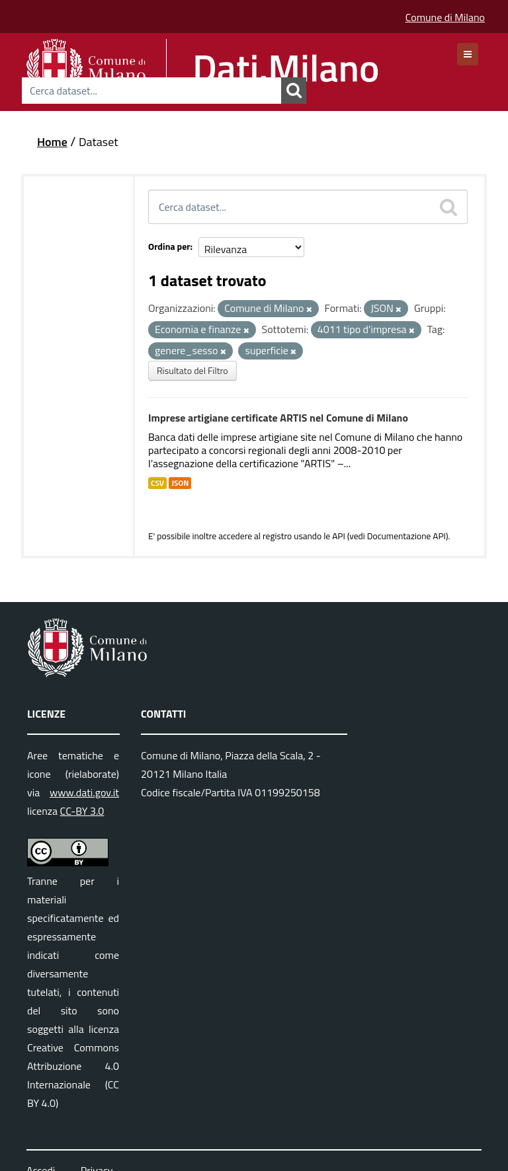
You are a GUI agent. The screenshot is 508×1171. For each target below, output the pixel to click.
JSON (180, 483)
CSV (157, 483)
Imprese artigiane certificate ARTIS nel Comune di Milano (278, 418)
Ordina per (169, 246)
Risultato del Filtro (192, 370)
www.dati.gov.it (84, 792)
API (338, 536)
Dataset (98, 142)
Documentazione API (406, 536)
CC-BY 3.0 (82, 811)
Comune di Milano (445, 17)
